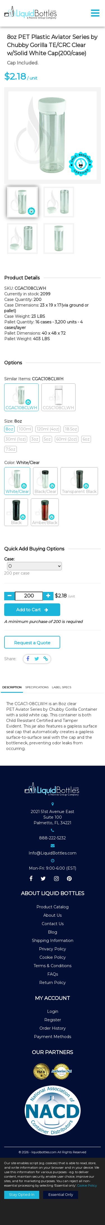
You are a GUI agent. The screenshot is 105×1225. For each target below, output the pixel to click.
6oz (86, 439)
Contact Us (53, 923)
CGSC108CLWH (58, 397)
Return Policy (52, 982)
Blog (52, 932)
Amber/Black (44, 512)
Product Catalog (52, 906)
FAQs (52, 974)
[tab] (12, 688)
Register (52, 1019)
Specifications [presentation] (36, 687)
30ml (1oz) (16, 439)
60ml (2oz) (66, 439)
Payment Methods (52, 1036)
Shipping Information (52, 940)
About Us (52, 915)
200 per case (31, 566)
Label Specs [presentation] (61, 687)
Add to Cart (32, 609)
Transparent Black (79, 481)
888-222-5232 (52, 837)
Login (52, 1011)
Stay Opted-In (21, 1194)
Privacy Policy (52, 948)
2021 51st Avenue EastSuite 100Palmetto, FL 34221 (52, 817)
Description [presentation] (12, 687)
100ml (25, 429)
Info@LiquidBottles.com (52, 853)
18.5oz (71, 429)
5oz (47, 439)
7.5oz (10, 449)
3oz (34, 439)
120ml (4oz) (48, 429)
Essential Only (60, 1194)
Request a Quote (32, 642)
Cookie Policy (52, 957)
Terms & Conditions (52, 965)
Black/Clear (45, 481)
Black (16, 512)
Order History (52, 1028)
